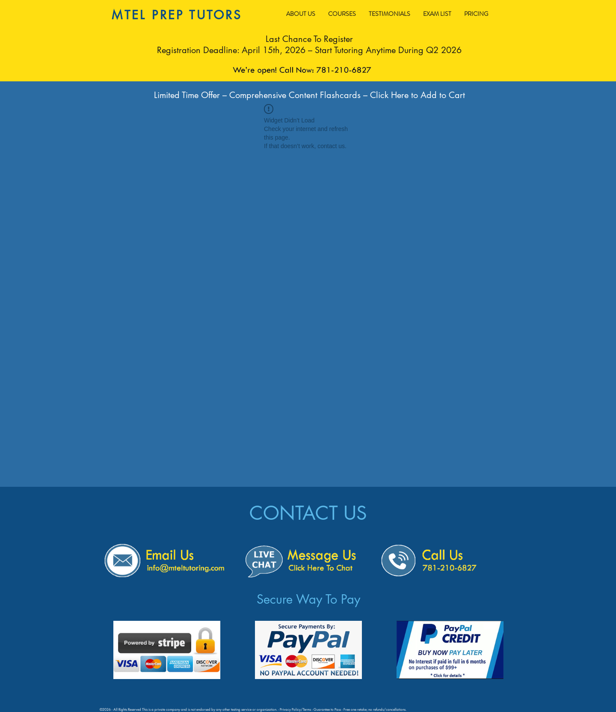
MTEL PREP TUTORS (177, 15)
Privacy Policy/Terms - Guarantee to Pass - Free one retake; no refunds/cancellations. (343, 709)
